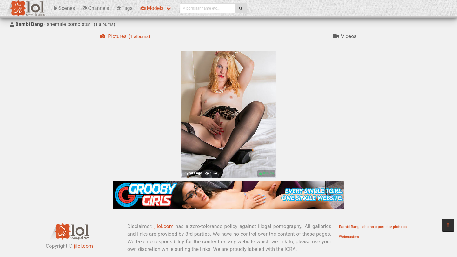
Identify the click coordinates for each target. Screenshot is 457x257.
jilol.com (83, 246)
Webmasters (349, 237)
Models (151, 8)
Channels (96, 8)
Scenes (64, 8)
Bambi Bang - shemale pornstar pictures (373, 227)
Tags (125, 8)
